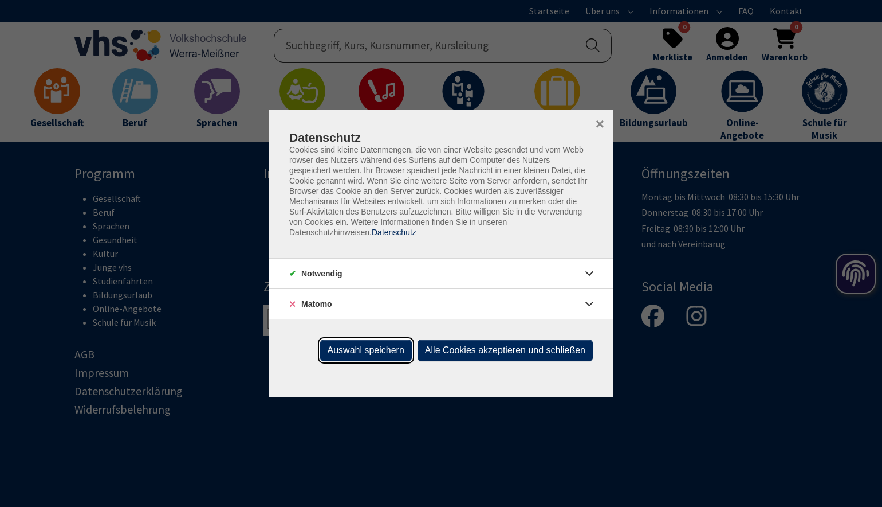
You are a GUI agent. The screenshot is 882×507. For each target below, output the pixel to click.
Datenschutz (394, 232)
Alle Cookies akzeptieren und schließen (505, 350)
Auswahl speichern (366, 350)
